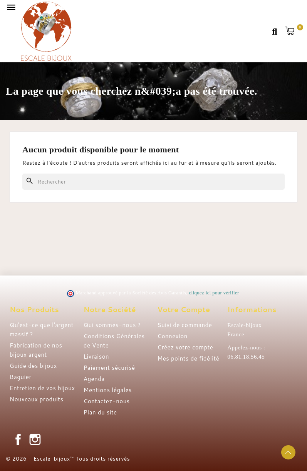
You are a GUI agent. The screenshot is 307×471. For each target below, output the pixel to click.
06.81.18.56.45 (246, 357)
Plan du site (100, 412)
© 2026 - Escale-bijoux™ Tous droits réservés (68, 459)
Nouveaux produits (36, 399)
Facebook (18, 439)
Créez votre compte (185, 347)
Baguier (21, 377)
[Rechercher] (153, 182)
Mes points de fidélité (189, 358)
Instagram (35, 439)
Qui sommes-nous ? (112, 325)
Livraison (96, 356)
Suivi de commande (185, 325)
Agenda (94, 379)
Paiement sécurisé (109, 368)
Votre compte (184, 309)
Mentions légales (108, 390)
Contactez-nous (107, 401)
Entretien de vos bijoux (42, 388)
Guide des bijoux (33, 366)
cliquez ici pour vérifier (214, 293)
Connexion (173, 336)
